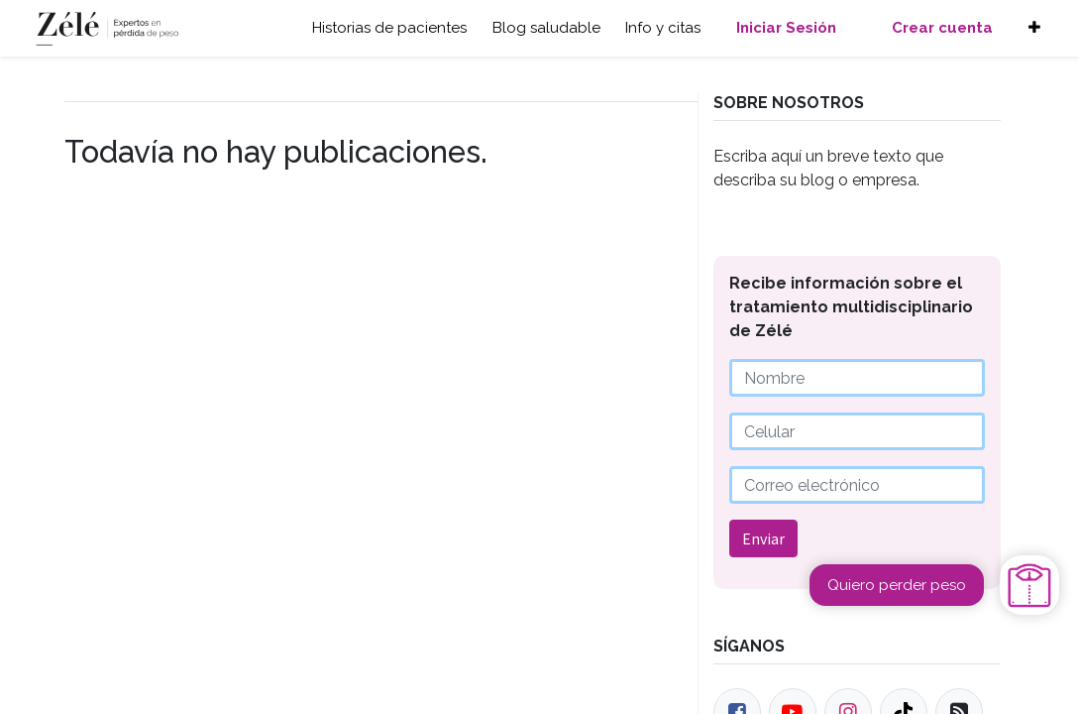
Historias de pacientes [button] (389, 28)
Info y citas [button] (663, 28)
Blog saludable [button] (546, 28)
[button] (1034, 28)
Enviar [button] (763, 538)
